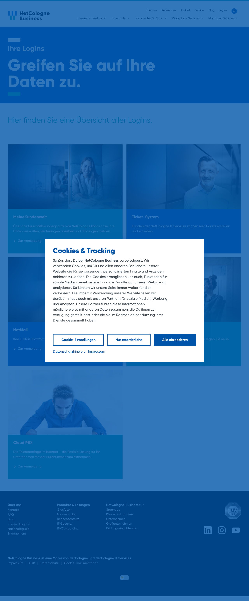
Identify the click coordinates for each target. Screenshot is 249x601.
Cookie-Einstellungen (78, 339)
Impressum (96, 351)
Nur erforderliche (129, 339)
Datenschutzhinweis (69, 351)
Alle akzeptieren (175, 339)
